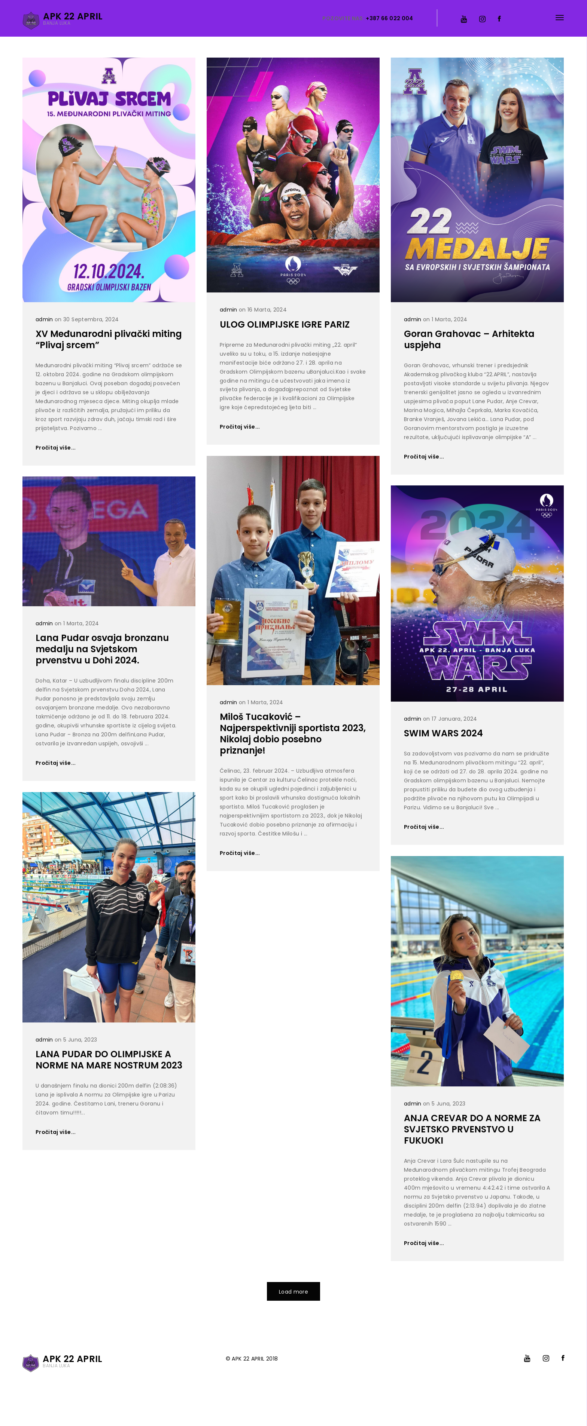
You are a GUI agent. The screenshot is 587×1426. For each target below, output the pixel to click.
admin (44, 319)
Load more (293, 1291)
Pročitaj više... (56, 447)
